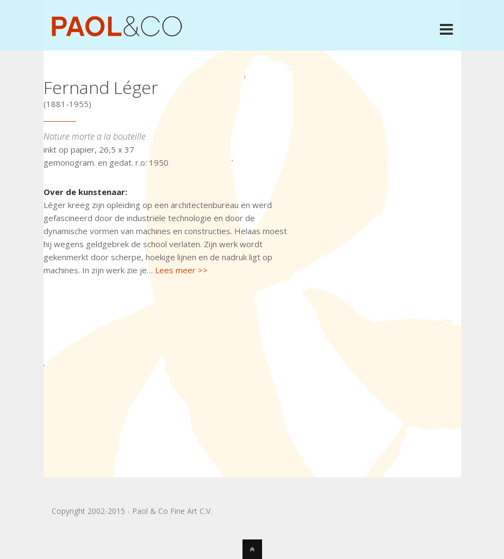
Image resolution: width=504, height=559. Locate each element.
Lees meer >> (181, 270)
